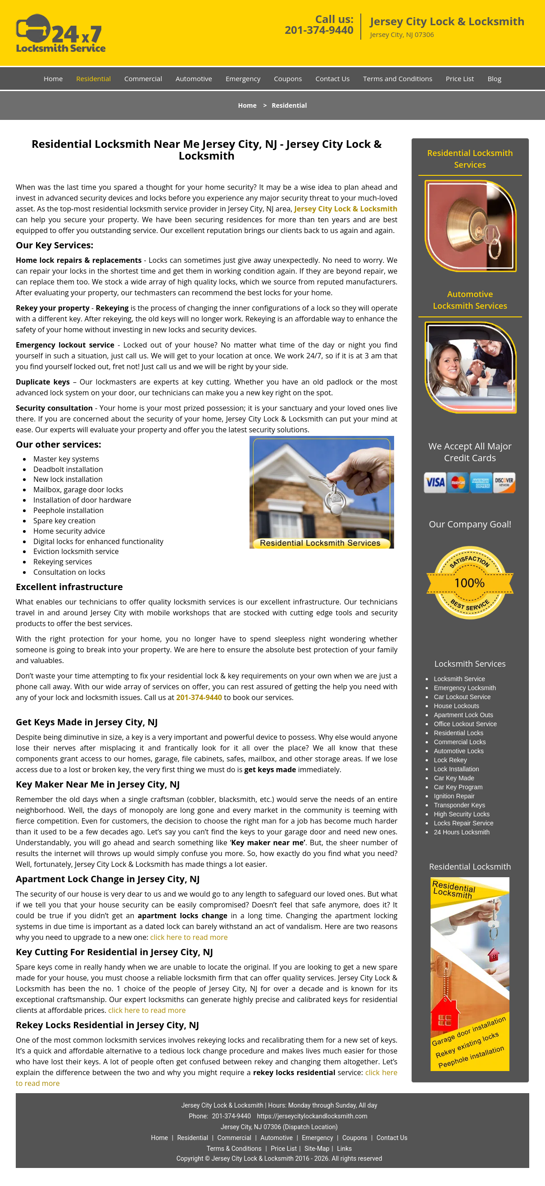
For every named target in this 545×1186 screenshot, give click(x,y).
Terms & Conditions (234, 1148)
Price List (460, 78)
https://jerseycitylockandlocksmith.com (312, 1116)
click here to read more (189, 937)
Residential (93, 78)
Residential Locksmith (470, 866)
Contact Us (332, 78)
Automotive (194, 78)
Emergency (243, 78)
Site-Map (316, 1148)
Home (53, 78)
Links (344, 1148)
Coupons (288, 78)
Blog (494, 78)
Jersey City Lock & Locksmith (345, 209)
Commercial (143, 78)
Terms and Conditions (397, 78)
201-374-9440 (319, 29)
